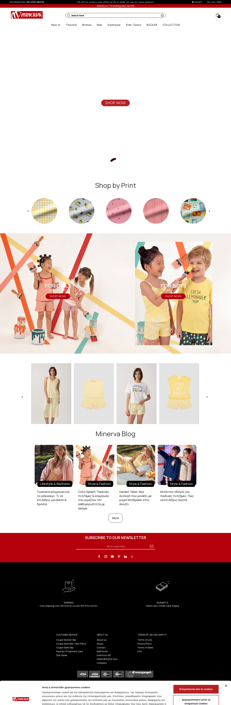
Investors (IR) (104, 655)
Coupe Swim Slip (64, 647)
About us (101, 639)
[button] (68, 15)
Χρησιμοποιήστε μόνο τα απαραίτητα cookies (196, 679)
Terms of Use (144, 639)
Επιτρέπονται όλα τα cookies (196, 667)
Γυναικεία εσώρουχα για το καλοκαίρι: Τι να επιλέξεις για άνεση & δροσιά (53, 498)
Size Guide (61, 655)
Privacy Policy (144, 643)
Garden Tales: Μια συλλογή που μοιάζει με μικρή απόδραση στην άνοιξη (135, 498)
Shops (100, 643)
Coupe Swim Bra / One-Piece (71, 643)
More (115, 518)
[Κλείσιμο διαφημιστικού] (226, 664)
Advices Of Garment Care (69, 651)
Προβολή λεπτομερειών (190, 698)
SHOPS (198, 2)
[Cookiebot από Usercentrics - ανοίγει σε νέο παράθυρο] (21, 698)
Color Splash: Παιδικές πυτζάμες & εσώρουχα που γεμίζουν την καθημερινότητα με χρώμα (93, 500)
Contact (101, 647)
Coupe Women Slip (66, 639)
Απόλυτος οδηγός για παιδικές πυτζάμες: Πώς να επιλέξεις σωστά (177, 496)
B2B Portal (102, 651)
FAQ (139, 651)
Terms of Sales (145, 647)
